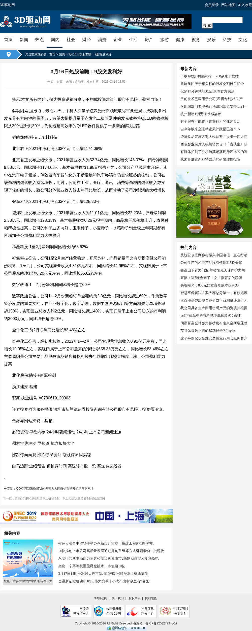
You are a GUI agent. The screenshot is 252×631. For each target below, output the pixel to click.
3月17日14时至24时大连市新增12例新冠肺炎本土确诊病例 (103, 574)
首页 (8, 39)
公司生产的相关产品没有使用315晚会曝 (211, 263)
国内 (55, 39)
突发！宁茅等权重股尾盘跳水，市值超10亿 (91, 566)
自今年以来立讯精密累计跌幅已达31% (210, 129)
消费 (102, 39)
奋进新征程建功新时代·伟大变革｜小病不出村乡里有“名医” (104, 581)
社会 (71, 39)
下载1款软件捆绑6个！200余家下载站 (209, 76)
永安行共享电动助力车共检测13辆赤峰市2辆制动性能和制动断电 (108, 558)
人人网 (55, 488)
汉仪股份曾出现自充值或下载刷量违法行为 (213, 300)
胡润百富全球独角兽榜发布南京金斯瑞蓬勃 (213, 323)
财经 (86, 39)
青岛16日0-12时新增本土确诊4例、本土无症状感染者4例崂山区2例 (60, 498)
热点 (39, 39)
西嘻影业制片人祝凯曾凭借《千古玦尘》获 (213, 144)
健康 (180, 39)
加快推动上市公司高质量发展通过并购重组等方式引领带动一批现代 (111, 551)
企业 (117, 39)
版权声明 (135, 598)
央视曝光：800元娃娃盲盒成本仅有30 (209, 285)
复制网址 (87, 488)
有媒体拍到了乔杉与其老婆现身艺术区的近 (213, 152)
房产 (149, 39)
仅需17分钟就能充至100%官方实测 (207, 91)
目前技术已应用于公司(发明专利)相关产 (211, 99)
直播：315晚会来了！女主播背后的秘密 (211, 278)
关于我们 (118, 598)
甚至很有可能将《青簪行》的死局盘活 (210, 121)
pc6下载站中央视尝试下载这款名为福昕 (211, 316)
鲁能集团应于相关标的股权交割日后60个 (212, 84)
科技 (227, 39)
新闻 (24, 39)
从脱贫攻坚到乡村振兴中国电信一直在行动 (213, 255)
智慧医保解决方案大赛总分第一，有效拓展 (213, 293)
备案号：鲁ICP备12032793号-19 (155, 623)
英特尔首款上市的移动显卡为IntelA (207, 331)
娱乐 (211, 39)
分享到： (10, 488)
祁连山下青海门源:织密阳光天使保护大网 (212, 270)
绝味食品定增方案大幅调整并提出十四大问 (213, 137)
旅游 (164, 39)
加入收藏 (245, 5)
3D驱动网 (7, 5)
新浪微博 (33, 488)
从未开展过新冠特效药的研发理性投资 (210, 159)
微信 (63, 488)
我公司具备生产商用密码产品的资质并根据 (213, 308)
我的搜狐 (45, 488)
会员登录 (212, 5)
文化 (242, 39)
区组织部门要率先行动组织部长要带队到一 (213, 106)
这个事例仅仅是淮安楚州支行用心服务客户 (213, 338)
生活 (133, 39)
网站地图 (228, 5)
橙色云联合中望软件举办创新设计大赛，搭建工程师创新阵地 (105, 543)
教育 (196, 39)
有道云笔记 (73, 488)
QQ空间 (21, 488)
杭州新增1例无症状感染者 (200, 114)
